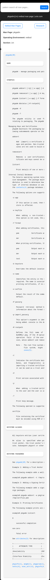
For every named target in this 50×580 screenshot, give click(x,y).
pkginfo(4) (40, 567)
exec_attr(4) (27, 567)
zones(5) (27, 350)
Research (40, 26)
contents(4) (21, 187)
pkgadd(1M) (21, 462)
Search (44, 7)
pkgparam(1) (38, 564)
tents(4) (16, 567)
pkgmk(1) (27, 564)
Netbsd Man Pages (13, 26)
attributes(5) (22, 539)
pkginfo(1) (17, 564)
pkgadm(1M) (10, 55)
